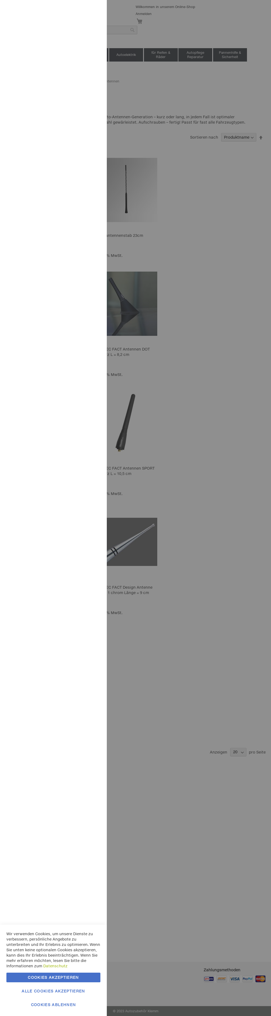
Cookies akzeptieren (53, 977)
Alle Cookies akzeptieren (53, 991)
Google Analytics (92, 145)
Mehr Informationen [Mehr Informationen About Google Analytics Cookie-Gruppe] (82, 179)
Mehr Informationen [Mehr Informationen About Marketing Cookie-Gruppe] (82, 122)
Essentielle (92, 10)
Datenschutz (55, 966)
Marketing (92, 67)
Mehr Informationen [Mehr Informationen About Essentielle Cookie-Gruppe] (82, 44)
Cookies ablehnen (53, 1004)
